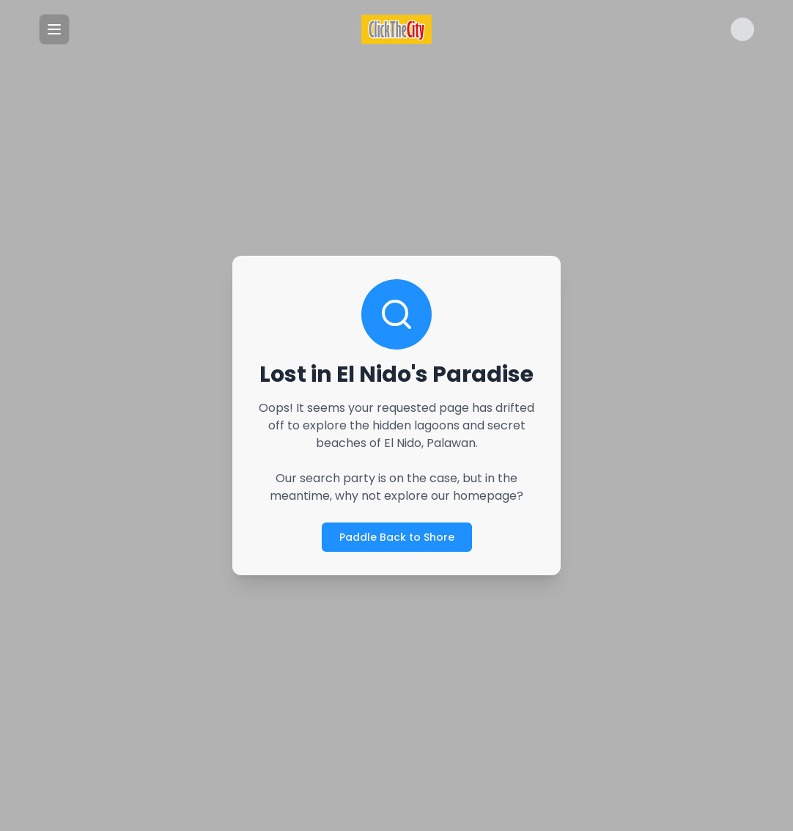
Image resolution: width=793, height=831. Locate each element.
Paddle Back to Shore (396, 537)
